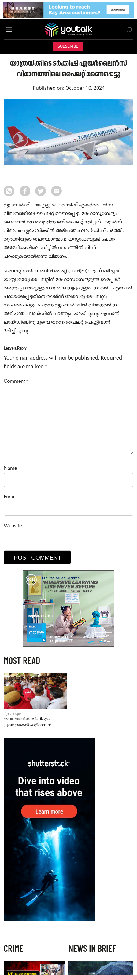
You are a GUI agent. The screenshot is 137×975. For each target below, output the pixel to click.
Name (10, 469)
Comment (16, 382)
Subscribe (68, 46)
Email (10, 497)
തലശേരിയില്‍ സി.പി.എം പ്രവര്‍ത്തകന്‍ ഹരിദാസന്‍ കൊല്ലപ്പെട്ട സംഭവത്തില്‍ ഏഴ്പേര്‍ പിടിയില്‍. (28, 722)
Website (13, 526)
